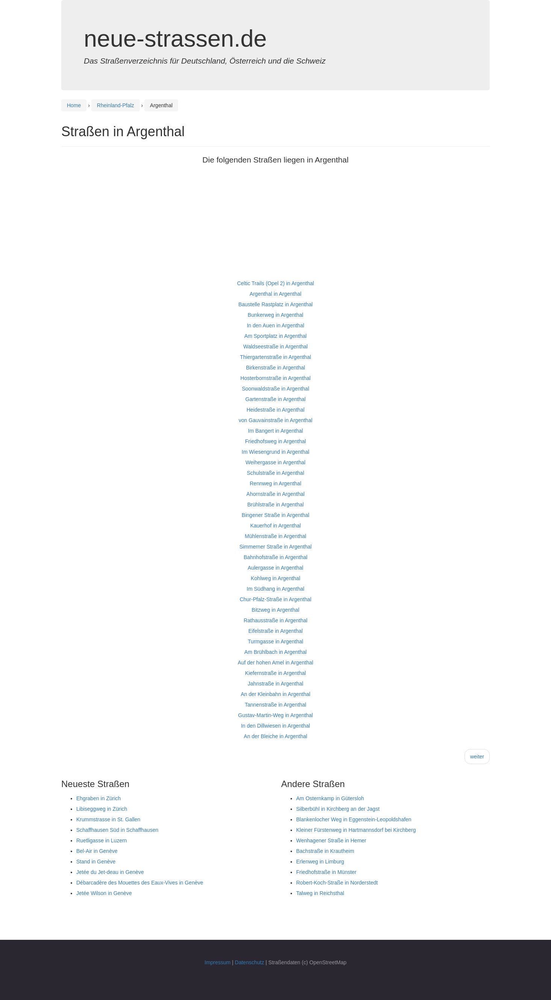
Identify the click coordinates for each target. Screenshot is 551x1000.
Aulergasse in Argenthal (275, 568)
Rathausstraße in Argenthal (275, 620)
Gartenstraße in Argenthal (275, 399)
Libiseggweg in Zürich (101, 809)
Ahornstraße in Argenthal (276, 494)
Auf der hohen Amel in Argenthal (275, 663)
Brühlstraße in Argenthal (275, 505)
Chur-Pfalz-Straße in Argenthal (276, 599)
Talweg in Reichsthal (320, 893)
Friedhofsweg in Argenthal (275, 441)
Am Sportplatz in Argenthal (275, 336)
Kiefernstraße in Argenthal (275, 673)
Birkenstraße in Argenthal (275, 368)
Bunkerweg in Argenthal (275, 315)
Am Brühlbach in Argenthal (275, 652)
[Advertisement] (275, 225)
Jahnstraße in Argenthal (275, 684)
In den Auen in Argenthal (275, 325)
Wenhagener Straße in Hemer (331, 840)
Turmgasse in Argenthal (275, 641)
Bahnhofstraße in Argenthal (275, 557)
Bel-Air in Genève (97, 851)
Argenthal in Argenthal (275, 294)
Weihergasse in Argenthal (275, 462)
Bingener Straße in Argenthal (275, 515)
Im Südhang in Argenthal (275, 589)
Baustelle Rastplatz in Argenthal (275, 304)
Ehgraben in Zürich (98, 798)
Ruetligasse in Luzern (101, 840)
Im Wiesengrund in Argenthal (275, 452)
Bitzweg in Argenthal (276, 610)
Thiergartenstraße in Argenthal (275, 357)
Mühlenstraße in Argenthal (275, 536)
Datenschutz (249, 962)
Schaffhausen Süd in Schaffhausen (117, 830)
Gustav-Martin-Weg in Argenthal (275, 715)
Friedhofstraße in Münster (326, 872)
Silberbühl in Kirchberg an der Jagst (338, 809)
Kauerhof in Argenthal (275, 526)
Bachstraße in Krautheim (325, 851)
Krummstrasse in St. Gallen (108, 819)
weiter (477, 757)
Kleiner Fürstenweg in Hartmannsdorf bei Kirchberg (356, 830)
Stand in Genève (95, 862)
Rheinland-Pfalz (115, 105)
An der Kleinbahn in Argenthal (275, 694)
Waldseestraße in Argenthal (275, 346)
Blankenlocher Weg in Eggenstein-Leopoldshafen (353, 819)
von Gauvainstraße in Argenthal (275, 420)
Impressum (217, 962)
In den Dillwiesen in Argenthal (275, 726)
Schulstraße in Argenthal (275, 473)
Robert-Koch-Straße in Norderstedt (337, 883)
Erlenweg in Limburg (320, 862)
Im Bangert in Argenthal (275, 431)
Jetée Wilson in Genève (104, 893)
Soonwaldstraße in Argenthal (275, 389)
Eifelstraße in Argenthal (275, 631)
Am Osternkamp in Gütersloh (330, 798)
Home (74, 105)
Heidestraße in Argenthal (275, 410)
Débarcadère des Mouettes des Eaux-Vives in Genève (139, 883)
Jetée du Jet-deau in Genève (110, 872)
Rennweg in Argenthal (275, 483)
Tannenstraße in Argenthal (275, 705)
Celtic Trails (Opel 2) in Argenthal (275, 283)
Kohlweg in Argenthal (275, 578)
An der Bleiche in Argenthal (275, 736)
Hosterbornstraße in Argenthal (276, 378)
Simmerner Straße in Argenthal (275, 547)
